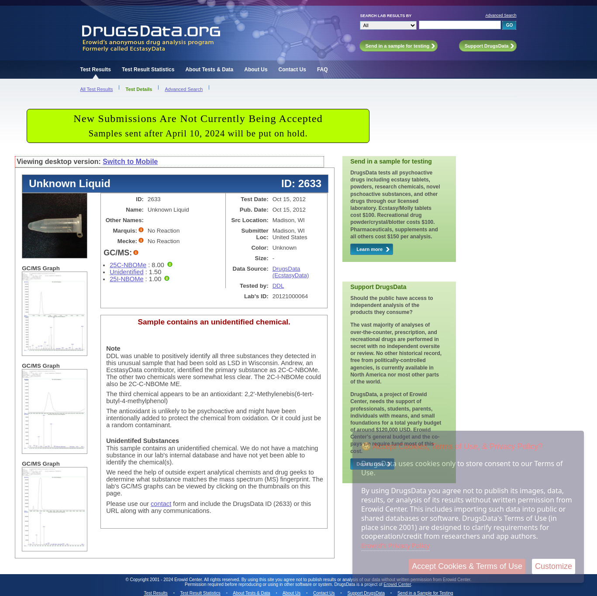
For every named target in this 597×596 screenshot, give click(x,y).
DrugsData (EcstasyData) (291, 272)
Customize (553, 566)
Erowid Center (397, 584)
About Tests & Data (209, 69)
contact (161, 503)
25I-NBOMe (126, 278)
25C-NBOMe (128, 264)
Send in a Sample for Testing (425, 593)
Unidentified (126, 271)
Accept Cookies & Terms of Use (467, 566)
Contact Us (292, 69)
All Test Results (96, 89)
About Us (255, 69)
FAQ (322, 69)
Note (113, 348)
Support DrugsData (366, 593)
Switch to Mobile (130, 161)
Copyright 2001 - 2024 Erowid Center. (166, 579)
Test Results (95, 69)
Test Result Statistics (148, 69)
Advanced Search (500, 15)
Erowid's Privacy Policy (395, 545)
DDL (278, 285)
